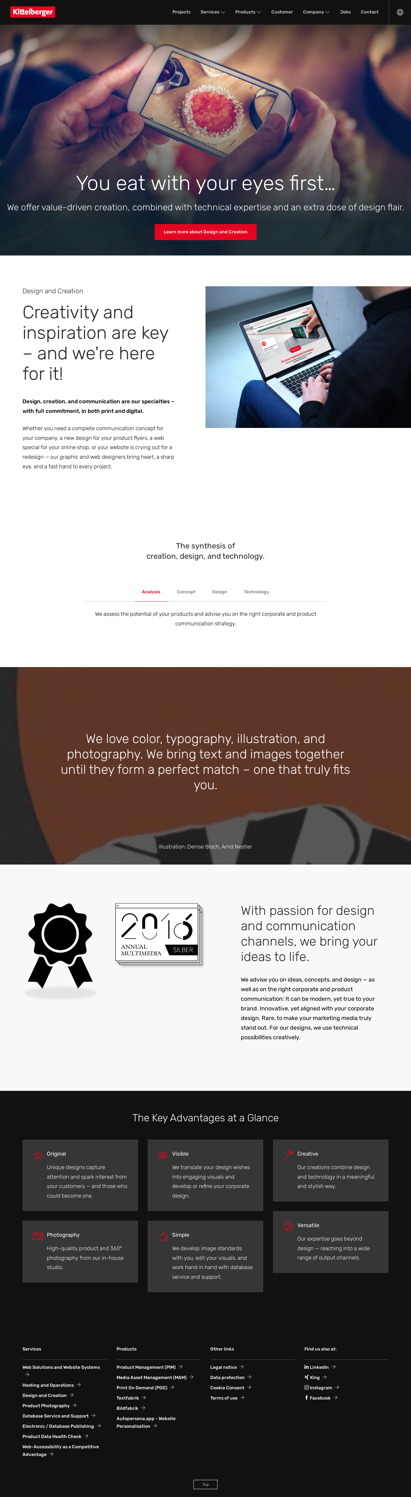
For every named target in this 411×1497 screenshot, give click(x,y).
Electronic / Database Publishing (58, 1426)
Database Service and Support (55, 1416)
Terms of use (224, 1398)
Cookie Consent (227, 1388)
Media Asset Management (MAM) (152, 1377)
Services (210, 12)
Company (313, 12)
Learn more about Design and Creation (206, 232)
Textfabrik (128, 1398)
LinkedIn (316, 1367)
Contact (370, 12)
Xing (312, 1377)
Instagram (318, 1388)
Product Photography (46, 1406)
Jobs (345, 12)
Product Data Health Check (52, 1436)
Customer (282, 12)
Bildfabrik (127, 1408)
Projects (181, 12)
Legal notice (223, 1367)
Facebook (317, 1398)
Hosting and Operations (48, 1385)
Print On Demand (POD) (142, 1388)
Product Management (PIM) (146, 1367)
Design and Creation (44, 1395)
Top (205, 1484)
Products (245, 12)
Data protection (227, 1377)
